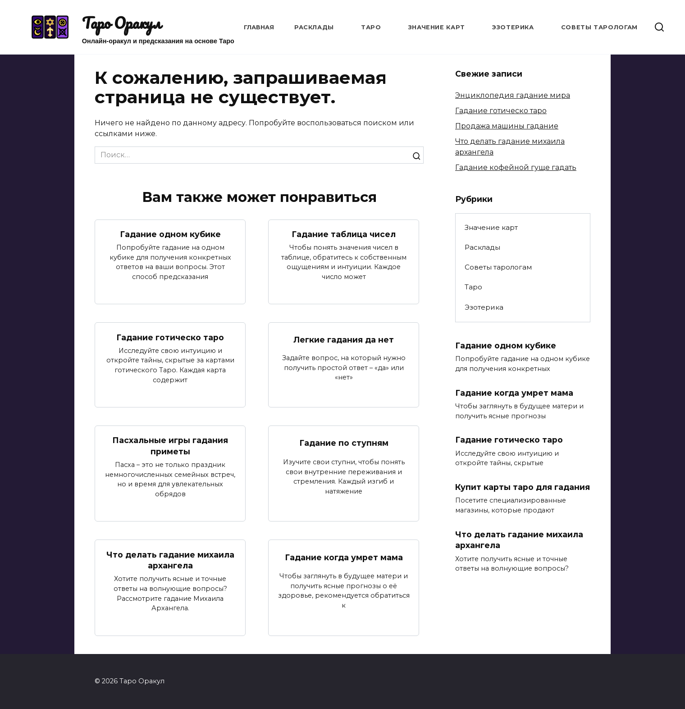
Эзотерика (513, 27)
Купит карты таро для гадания (522, 487)
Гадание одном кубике (170, 234)
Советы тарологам (599, 27)
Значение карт (436, 27)
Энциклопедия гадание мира (512, 95)
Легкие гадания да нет (343, 339)
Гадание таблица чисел (344, 234)
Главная (259, 27)
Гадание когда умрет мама (344, 557)
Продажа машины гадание (506, 126)
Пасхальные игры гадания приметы (170, 445)
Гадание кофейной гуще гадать (515, 167)
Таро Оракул (121, 23)
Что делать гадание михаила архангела (170, 560)
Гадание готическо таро (170, 337)
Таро (371, 27)
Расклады (314, 27)
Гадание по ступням (343, 443)
